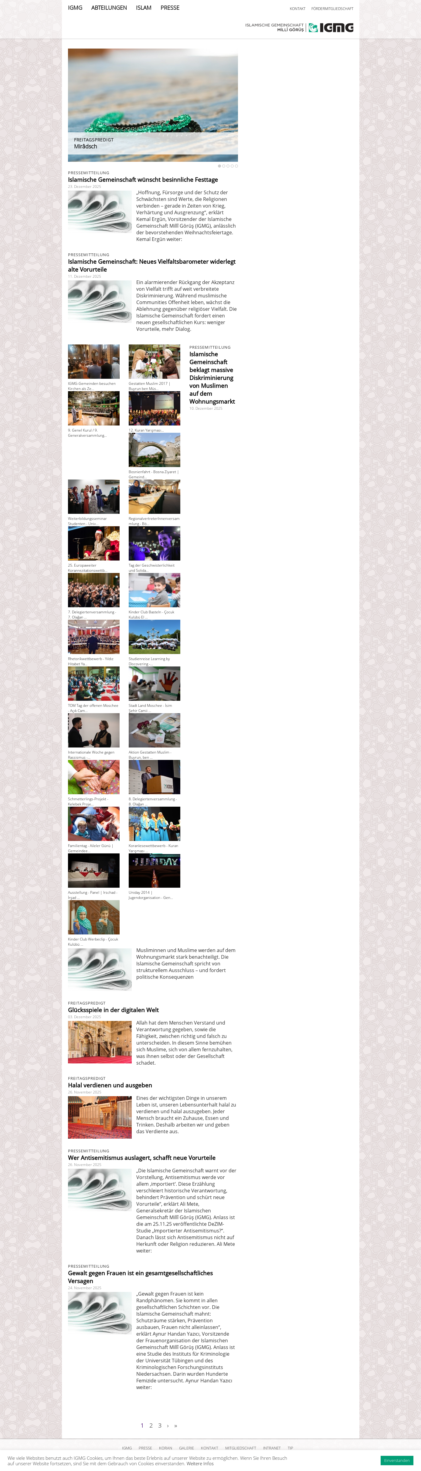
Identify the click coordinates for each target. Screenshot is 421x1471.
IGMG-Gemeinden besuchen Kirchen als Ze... (92, 386)
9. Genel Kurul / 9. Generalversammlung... (87, 433)
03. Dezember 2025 (84, 1016)
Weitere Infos (200, 1463)
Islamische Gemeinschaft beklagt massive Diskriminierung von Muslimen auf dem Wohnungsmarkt (212, 377)
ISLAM (143, 7)
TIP (290, 1448)
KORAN (165, 1448)
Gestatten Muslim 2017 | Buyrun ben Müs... (150, 386)
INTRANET (272, 1448)
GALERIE (186, 1448)
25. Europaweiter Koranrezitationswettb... (87, 568)
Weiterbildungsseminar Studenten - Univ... (87, 521)
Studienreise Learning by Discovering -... (149, 661)
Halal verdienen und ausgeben (110, 1085)
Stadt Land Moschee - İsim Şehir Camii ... (150, 708)
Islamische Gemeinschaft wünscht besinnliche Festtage (143, 180)
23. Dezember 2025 (84, 186)
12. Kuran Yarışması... (146, 430)
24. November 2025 (84, 1287)
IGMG (75, 7)
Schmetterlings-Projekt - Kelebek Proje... (88, 801)
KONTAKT (297, 8)
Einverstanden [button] (397, 1460)
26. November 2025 (84, 1092)
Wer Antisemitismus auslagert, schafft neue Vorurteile (142, 1158)
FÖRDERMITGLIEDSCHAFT (332, 8)
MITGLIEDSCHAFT (240, 1448)
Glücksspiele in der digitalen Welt (113, 1010)
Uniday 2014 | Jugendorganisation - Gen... (151, 895)
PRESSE (170, 7)
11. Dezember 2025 (84, 276)
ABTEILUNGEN (109, 7)
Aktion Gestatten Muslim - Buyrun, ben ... (150, 755)
